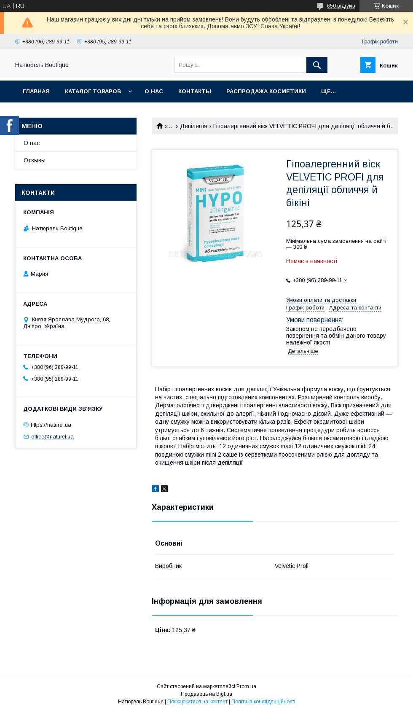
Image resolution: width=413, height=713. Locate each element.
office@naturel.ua (52, 436)
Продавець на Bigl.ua (206, 694)
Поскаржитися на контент (197, 702)
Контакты (194, 91)
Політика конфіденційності (263, 702)
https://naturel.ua (51, 424)
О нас (154, 91)
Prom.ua (246, 686)
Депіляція (193, 126)
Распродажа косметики (266, 91)
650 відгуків (341, 6)
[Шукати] (316, 65)
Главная (36, 91)
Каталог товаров (93, 91)
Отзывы (35, 160)
